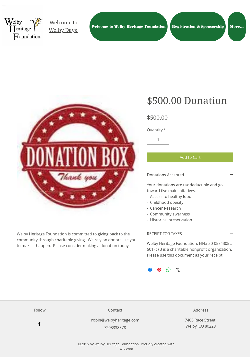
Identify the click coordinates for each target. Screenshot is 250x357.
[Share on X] (178, 270)
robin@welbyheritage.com (115, 320)
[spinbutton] (158, 139)
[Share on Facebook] (150, 270)
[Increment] (165, 139)
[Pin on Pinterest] (159, 270)
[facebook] (39, 323)
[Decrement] (151, 139)
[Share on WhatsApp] (168, 270)
